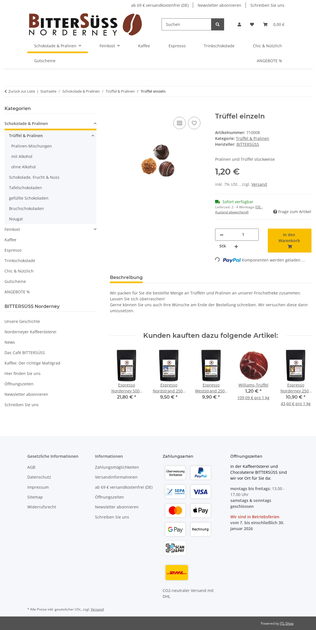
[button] (239, 24)
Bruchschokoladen (26, 208)
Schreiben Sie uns (267, 5)
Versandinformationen (116, 477)
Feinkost (12, 229)
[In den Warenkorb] (114, 109)
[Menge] (242, 234)
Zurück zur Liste (21, 91)
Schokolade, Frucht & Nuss (34, 177)
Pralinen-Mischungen (31, 146)
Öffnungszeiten (19, 384)
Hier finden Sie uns (23, 373)
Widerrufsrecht (41, 507)
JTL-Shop (286, 623)
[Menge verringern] (221, 234)
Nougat (16, 219)
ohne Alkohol (23, 166)
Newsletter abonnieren (219, 5)
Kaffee (10, 239)
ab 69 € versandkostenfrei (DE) (160, 5)
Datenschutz (39, 477)
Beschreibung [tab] (126, 277)
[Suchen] (186, 24)
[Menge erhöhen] (236, 246)
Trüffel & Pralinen (252, 138)
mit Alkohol (21, 156)
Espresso (13, 250)
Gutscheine (15, 281)
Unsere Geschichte (22, 321)
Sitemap (35, 497)
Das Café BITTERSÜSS (25, 352)
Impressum (38, 487)
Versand (259, 184)
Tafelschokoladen (25, 187)
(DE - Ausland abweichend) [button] (239, 210)
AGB (31, 467)
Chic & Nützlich (19, 271)
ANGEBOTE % (17, 291)
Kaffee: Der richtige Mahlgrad (32, 363)
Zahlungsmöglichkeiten (117, 467)
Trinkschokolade (20, 260)
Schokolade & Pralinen (26, 123)
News (10, 342)
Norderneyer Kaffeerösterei (30, 331)
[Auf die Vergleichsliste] (179, 123)
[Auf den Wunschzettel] (194, 123)
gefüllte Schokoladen (28, 198)
